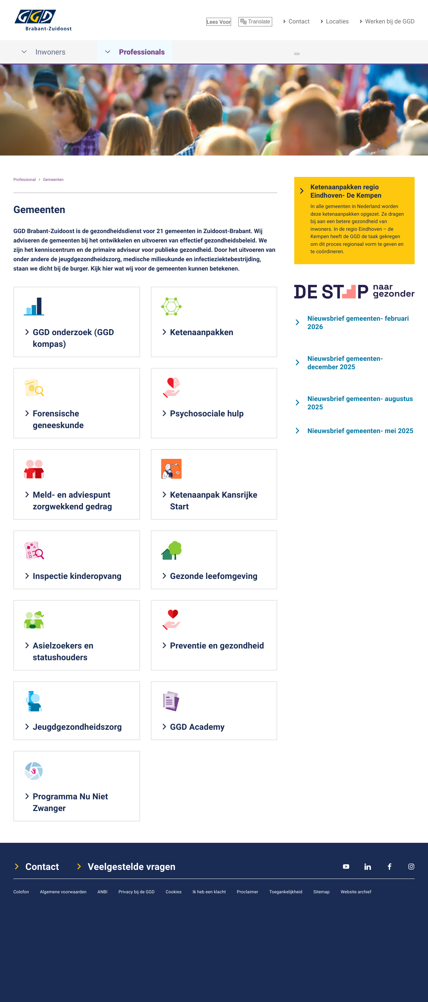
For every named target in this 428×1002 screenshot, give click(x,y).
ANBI (103, 892)
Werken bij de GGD (390, 21)
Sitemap (321, 892)
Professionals (135, 52)
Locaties (337, 21)
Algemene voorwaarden (63, 892)
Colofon (21, 892)
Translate (255, 22)
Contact (299, 21)
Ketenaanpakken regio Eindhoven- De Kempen (346, 191)
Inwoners (43, 52)
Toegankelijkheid (285, 892)
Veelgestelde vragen (132, 866)
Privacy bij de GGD (136, 892)
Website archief (356, 892)
